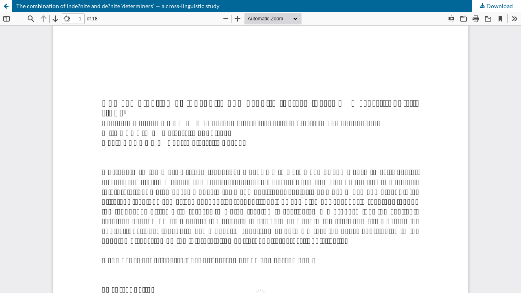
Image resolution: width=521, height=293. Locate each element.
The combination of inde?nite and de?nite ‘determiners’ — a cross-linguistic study (117, 5)
